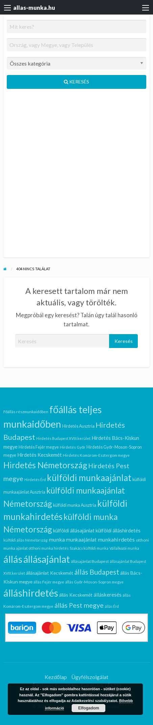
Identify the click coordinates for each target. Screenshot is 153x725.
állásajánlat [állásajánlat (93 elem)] (46, 559)
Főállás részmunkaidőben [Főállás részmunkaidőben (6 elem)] (25, 411)
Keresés (76, 81)
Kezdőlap (56, 677)
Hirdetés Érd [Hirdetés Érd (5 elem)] (35, 479)
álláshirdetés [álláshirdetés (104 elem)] (30, 593)
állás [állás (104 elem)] (12, 559)
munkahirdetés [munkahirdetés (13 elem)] (116, 539)
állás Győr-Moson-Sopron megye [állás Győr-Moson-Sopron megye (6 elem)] (94, 581)
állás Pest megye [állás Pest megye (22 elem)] (79, 605)
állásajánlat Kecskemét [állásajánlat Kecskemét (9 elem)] (49, 573)
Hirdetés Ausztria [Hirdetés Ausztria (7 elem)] (78, 426)
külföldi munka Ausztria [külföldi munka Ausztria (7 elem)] (74, 505)
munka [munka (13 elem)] (57, 539)
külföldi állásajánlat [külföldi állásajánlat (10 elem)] (74, 530)
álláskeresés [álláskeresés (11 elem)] (108, 595)
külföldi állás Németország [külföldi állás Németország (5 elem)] (25, 540)
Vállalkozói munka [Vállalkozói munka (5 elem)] (124, 548)
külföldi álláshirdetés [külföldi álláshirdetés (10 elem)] (118, 530)
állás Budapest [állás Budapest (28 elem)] (96, 572)
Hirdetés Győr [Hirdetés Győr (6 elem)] (73, 447)
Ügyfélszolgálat (89, 677)
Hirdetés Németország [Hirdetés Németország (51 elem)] (45, 465)
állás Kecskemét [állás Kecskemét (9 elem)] (76, 595)
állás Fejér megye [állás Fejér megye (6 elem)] (48, 581)
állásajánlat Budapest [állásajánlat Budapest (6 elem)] (90, 561)
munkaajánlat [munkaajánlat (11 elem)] (81, 539)
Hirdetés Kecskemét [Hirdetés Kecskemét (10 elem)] (39, 455)
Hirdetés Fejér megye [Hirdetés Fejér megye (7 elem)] (39, 447)
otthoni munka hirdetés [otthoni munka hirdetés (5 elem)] (49, 548)
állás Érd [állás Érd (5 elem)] (112, 606)
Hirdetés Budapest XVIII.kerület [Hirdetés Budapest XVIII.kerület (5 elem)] (63, 438)
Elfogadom (88, 708)
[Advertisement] (76, 175)
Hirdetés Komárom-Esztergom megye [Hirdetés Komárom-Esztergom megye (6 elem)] (96, 455)
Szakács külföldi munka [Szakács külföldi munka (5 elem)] (89, 548)
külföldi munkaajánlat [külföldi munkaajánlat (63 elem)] (89, 477)
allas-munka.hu (34, 7)
